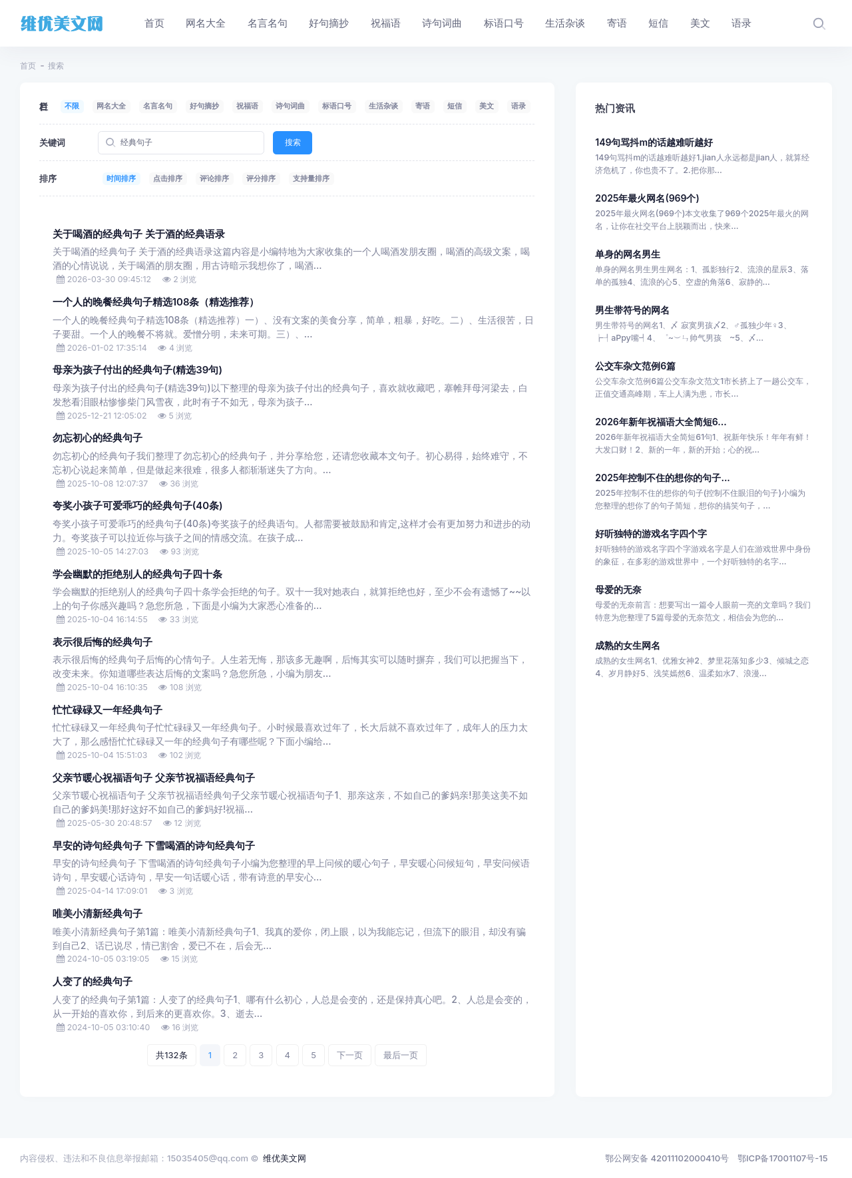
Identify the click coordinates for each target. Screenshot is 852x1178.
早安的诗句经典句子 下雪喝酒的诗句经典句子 (154, 846)
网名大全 (111, 105)
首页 (28, 66)
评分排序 (261, 178)
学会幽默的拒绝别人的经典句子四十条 (137, 574)
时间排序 (121, 178)
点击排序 (167, 178)
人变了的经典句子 (92, 982)
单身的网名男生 (627, 254)
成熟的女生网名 (627, 645)
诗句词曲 (290, 105)
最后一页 (400, 1055)
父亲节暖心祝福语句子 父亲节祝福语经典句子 (154, 778)
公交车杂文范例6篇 (635, 365)
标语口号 (336, 105)
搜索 (293, 142)
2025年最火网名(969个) (647, 198)
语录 (518, 105)
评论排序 (214, 178)
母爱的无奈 (618, 589)
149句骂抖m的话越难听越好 (654, 142)
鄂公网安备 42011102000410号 (667, 1158)
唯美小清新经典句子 (97, 914)
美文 (486, 105)
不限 (72, 105)
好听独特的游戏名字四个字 (651, 533)
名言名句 (157, 105)
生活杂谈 (383, 105)
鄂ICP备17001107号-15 (782, 1158)
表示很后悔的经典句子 (102, 642)
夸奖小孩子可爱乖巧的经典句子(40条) (138, 506)
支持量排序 (311, 178)
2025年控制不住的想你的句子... (662, 477)
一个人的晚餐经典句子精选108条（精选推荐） (156, 302)
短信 (454, 105)
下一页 (350, 1055)
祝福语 (247, 105)
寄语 (422, 105)
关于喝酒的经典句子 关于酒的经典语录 (139, 234)
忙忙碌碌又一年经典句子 (107, 710)
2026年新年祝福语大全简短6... (660, 421)
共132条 (171, 1055)
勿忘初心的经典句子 (97, 438)
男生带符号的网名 (632, 309)
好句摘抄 (204, 105)
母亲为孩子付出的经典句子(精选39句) (137, 370)
